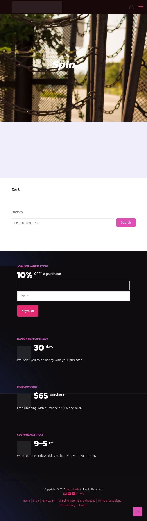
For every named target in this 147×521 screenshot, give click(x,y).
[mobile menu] (141, 7)
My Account (48, 501)
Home (26, 501)
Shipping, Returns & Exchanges (76, 501)
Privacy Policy (67, 505)
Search (17, 212)
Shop (36, 501)
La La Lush (72, 489)
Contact (83, 505)
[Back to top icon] (137, 511)
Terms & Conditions (109, 501)
